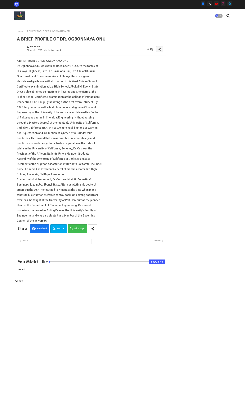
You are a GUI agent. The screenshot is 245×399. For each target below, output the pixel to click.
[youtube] (216, 3)
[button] (219, 16)
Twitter (61, 228)
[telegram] (229, 3)
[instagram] (223, 3)
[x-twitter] (209, 3)
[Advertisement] (91, 314)
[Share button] (92, 228)
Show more (157, 261)
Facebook (42, 228)
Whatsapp (79, 228)
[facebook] (203, 3)
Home (20, 31)
